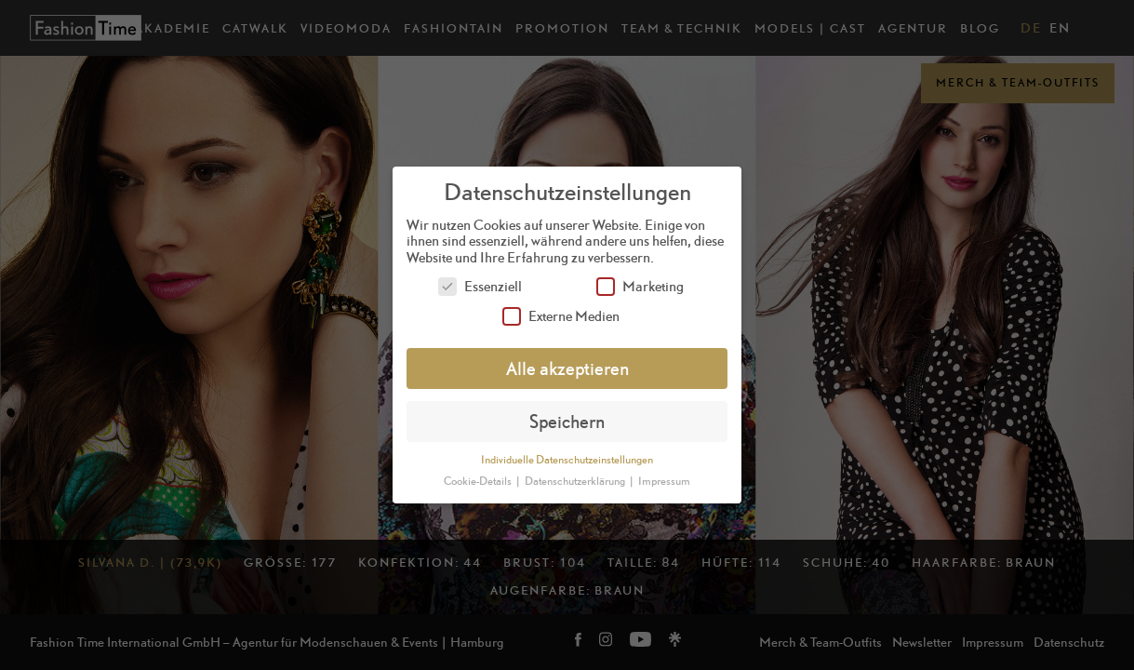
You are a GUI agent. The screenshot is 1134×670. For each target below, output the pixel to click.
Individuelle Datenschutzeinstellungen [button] (567, 459)
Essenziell (480, 286)
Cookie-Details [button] (479, 481)
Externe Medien (561, 316)
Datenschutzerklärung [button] (576, 481)
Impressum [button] (664, 481)
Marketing (640, 286)
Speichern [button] (567, 421)
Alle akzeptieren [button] (567, 368)
